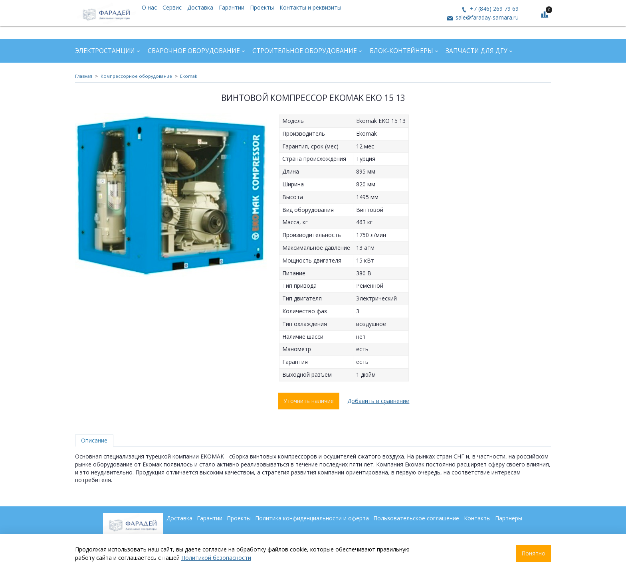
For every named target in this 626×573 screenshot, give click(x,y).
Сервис (172, 7)
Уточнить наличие (308, 401)
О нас (149, 7)
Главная (83, 76)
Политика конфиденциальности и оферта (312, 518)
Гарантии (231, 7)
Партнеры (508, 518)
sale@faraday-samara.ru (486, 17)
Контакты (477, 518)
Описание (94, 440)
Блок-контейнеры (401, 51)
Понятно (533, 553)
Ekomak (188, 76)
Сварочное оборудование (194, 51)
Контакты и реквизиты (310, 7)
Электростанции (105, 51)
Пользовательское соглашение (416, 518)
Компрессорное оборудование (136, 76)
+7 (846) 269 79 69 (493, 8)
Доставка (200, 7)
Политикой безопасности (216, 557)
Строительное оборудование (304, 51)
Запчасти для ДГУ (476, 51)
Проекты (262, 7)
